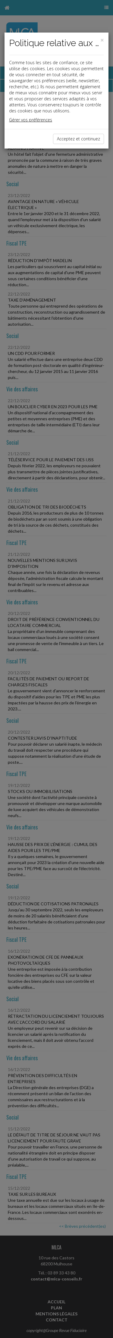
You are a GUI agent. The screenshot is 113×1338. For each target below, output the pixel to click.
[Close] (102, 40)
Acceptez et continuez (78, 139)
